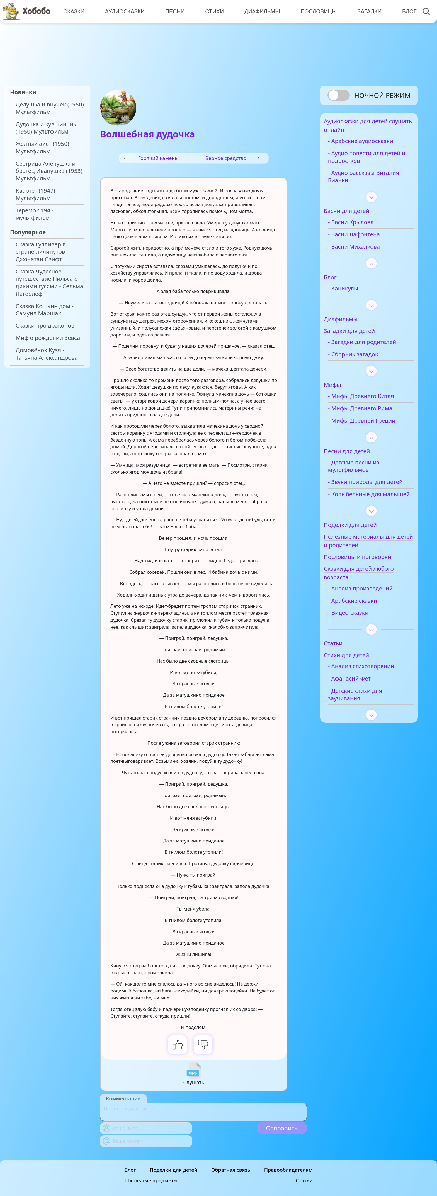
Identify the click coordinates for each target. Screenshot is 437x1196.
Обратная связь (230, 1169)
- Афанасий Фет (359, 697)
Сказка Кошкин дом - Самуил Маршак (45, 309)
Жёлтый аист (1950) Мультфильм (42, 147)
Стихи (213, 11)
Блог (406, 11)
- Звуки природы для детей (367, 489)
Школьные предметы (151, 1180)
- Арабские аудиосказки (371, 144)
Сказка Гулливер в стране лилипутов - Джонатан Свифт (42, 252)
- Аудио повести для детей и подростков (366, 160)
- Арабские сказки (362, 619)
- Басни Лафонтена (364, 237)
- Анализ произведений (370, 606)
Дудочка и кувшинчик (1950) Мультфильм (46, 127)
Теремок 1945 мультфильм (35, 214)
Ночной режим (382, 95)
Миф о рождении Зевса (48, 338)
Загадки (367, 11)
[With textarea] (203, 1112)
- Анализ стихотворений (371, 684)
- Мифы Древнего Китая (371, 399)
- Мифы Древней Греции (372, 424)
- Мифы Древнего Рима (370, 411)
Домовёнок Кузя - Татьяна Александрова (47, 353)
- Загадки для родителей (372, 345)
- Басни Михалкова (364, 250)
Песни (174, 11)
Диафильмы (260, 11)
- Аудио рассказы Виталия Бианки (361, 180)
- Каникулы (353, 292)
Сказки (73, 11)
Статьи (304, 1180)
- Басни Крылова (361, 225)
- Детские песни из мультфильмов (364, 469)
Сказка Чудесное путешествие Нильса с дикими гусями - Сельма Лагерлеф (49, 282)
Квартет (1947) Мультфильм (35, 194)
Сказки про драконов (45, 325)
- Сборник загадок (363, 357)
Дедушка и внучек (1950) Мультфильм (50, 108)
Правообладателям (288, 1169)
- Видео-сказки (358, 631)
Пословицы (316, 11)
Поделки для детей (173, 1169)
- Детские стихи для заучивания (365, 712)
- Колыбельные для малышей (365, 508)
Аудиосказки (124, 11)
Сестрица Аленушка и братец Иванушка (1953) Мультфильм (49, 171)
